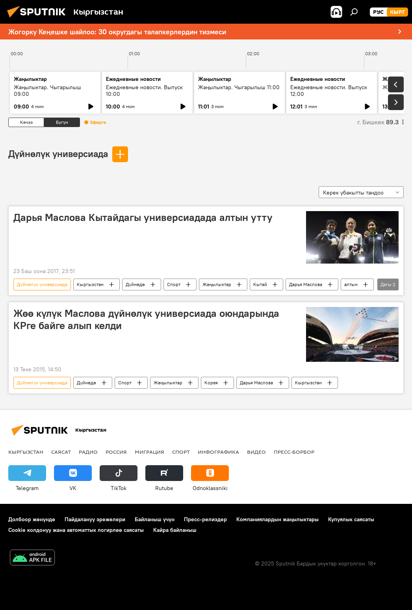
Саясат (61, 451)
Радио (88, 451)
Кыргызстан (90, 284)
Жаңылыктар (216, 284)
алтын (351, 284)
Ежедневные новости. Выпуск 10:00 (144, 90)
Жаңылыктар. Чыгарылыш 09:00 (47, 90)
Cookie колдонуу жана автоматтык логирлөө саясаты (76, 529)
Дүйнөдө (135, 284)
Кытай (260, 284)
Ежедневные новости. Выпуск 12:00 (328, 90)
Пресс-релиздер (205, 519)
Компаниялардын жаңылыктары (277, 519)
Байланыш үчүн (154, 519)
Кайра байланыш (175, 529)
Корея (211, 382)
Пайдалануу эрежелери (95, 519)
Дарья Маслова (305, 284)
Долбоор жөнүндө (31, 519)
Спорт (173, 284)
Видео (256, 451)
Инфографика (218, 451)
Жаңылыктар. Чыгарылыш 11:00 (239, 87)
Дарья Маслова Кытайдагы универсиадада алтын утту (143, 217)
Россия (116, 451)
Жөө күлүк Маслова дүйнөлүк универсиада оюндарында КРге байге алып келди (146, 319)
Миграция (149, 451)
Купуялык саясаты (351, 519)
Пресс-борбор (294, 451)
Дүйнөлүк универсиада (58, 153)
